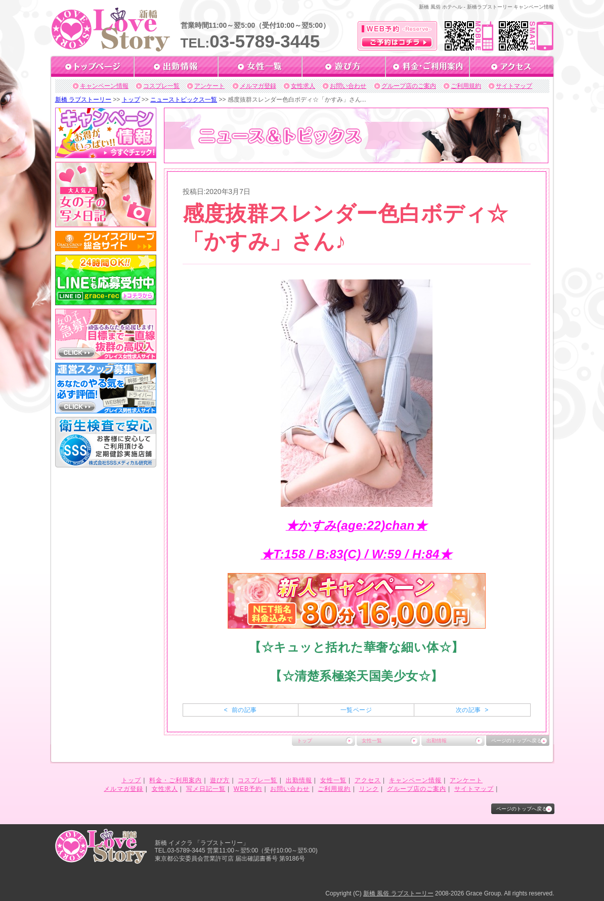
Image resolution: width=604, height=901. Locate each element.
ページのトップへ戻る (516, 740)
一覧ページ (356, 710)
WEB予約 (248, 788)
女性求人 (303, 85)
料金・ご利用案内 (175, 780)
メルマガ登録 (258, 85)
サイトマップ (514, 85)
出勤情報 (436, 740)
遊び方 (220, 780)
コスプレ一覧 (161, 85)
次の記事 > (472, 710)
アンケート (209, 85)
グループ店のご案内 (408, 85)
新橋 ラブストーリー (83, 99)
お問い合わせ (348, 85)
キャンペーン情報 (104, 85)
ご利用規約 (466, 85)
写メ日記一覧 (206, 788)
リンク (369, 788)
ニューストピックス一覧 (183, 99)
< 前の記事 (240, 710)
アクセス (368, 780)
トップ (131, 99)
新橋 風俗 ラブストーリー (398, 893)
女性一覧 (372, 740)
